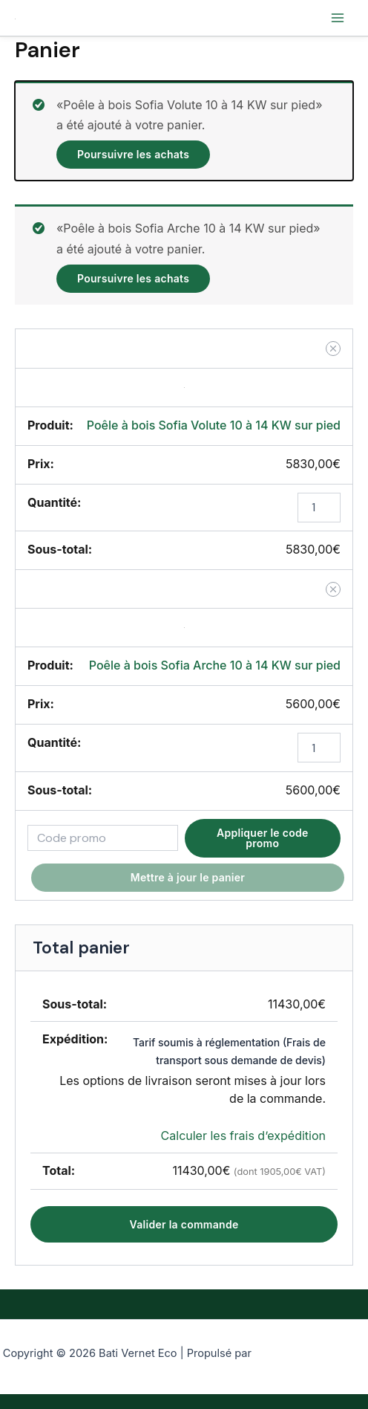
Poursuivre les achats (133, 154)
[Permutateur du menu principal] (337, 17)
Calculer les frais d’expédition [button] (243, 1135)
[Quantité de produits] (319, 507)
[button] (333, 348)
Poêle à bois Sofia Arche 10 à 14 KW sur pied (215, 665)
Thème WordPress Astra (309, 1353)
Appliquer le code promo (263, 837)
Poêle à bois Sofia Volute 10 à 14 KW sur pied (214, 425)
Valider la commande (184, 1224)
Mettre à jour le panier (188, 877)
